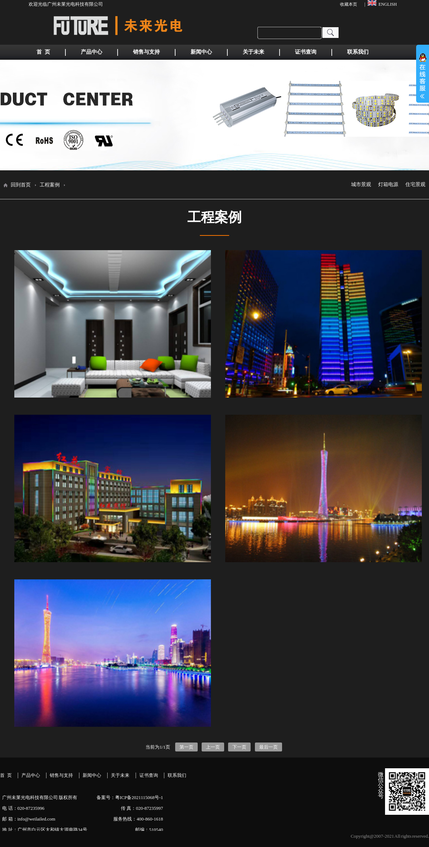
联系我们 (177, 775)
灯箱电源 (388, 184)
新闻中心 (92, 775)
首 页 (6, 775)
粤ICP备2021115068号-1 (139, 797)
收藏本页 (348, 4)
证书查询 (148, 775)
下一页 (239, 747)
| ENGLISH (380, 3)
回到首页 (21, 185)
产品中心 (30, 775)
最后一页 (268, 747)
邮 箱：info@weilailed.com (29, 819)
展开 (422, 81)
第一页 (186, 747)
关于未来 (120, 775)
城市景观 (361, 184)
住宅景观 (415, 184)
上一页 (213, 747)
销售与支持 (61, 775)
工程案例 (50, 185)
